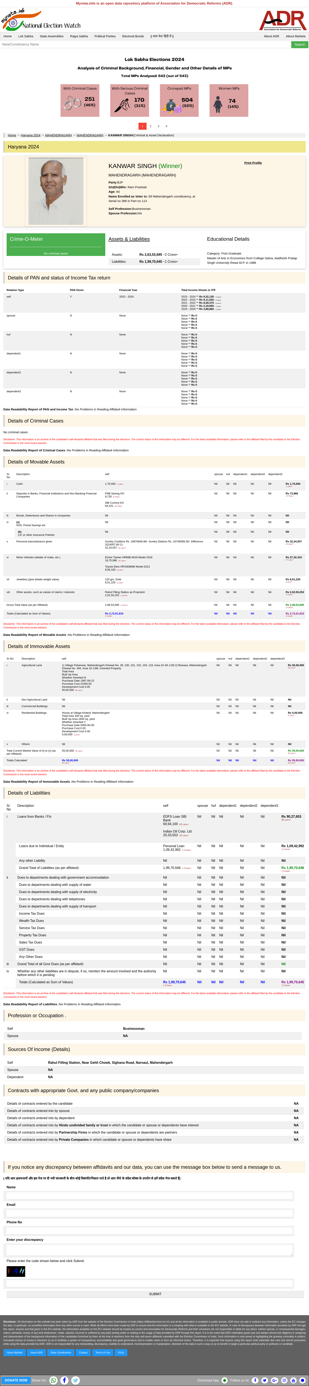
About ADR (271, 36)
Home (8, 36)
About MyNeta (295, 36)
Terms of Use (103, 1352)
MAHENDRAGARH (58, 135)
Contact (83, 1352)
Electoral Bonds (133, 36)
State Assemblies (52, 36)
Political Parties (105, 36)
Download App (208, 1380)
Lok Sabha (25, 36)
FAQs (121, 1352)
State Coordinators (61, 1352)
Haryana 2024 (30, 135)
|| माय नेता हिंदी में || (162, 36)
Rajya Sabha (79, 36)
